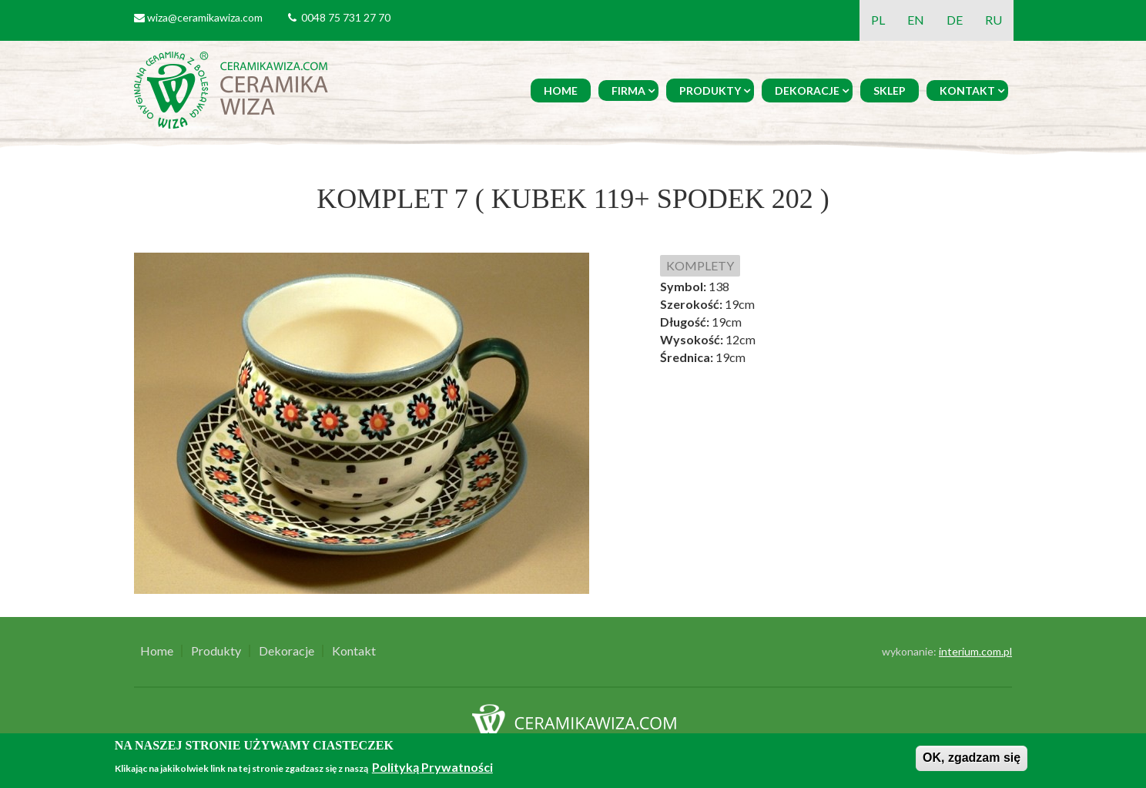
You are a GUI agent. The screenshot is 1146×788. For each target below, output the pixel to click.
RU (993, 19)
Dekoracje (807, 90)
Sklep (889, 90)
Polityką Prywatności (432, 766)
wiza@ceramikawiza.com (205, 17)
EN (915, 19)
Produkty (710, 90)
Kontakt (967, 90)
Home (561, 90)
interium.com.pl (975, 651)
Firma (628, 90)
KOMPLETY (700, 265)
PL (878, 19)
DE (955, 19)
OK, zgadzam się (971, 757)
